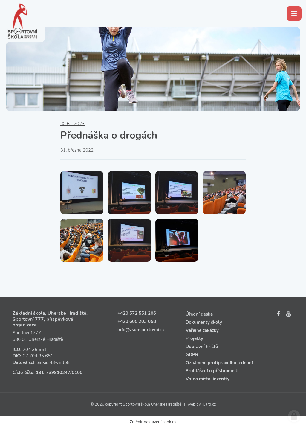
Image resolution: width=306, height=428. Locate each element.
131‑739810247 (53, 373)
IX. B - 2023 (72, 124)
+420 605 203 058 (136, 321)
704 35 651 (35, 350)
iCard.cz (209, 404)
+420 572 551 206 (136, 313)
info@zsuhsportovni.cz (141, 330)
